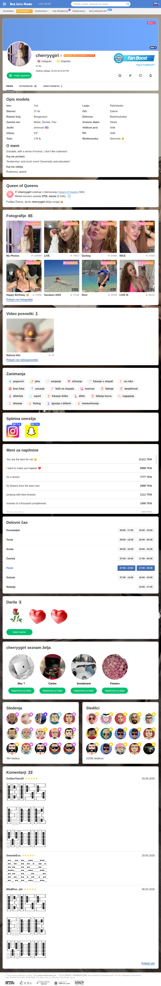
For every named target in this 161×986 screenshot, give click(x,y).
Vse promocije (61, 10)
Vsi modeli (8, 11)
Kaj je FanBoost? (145, 65)
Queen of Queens (68, 192)
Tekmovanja (78, 11)
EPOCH (68, 975)
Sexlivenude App (98, 10)
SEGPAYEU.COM (79, 975)
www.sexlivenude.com (47, 975)
